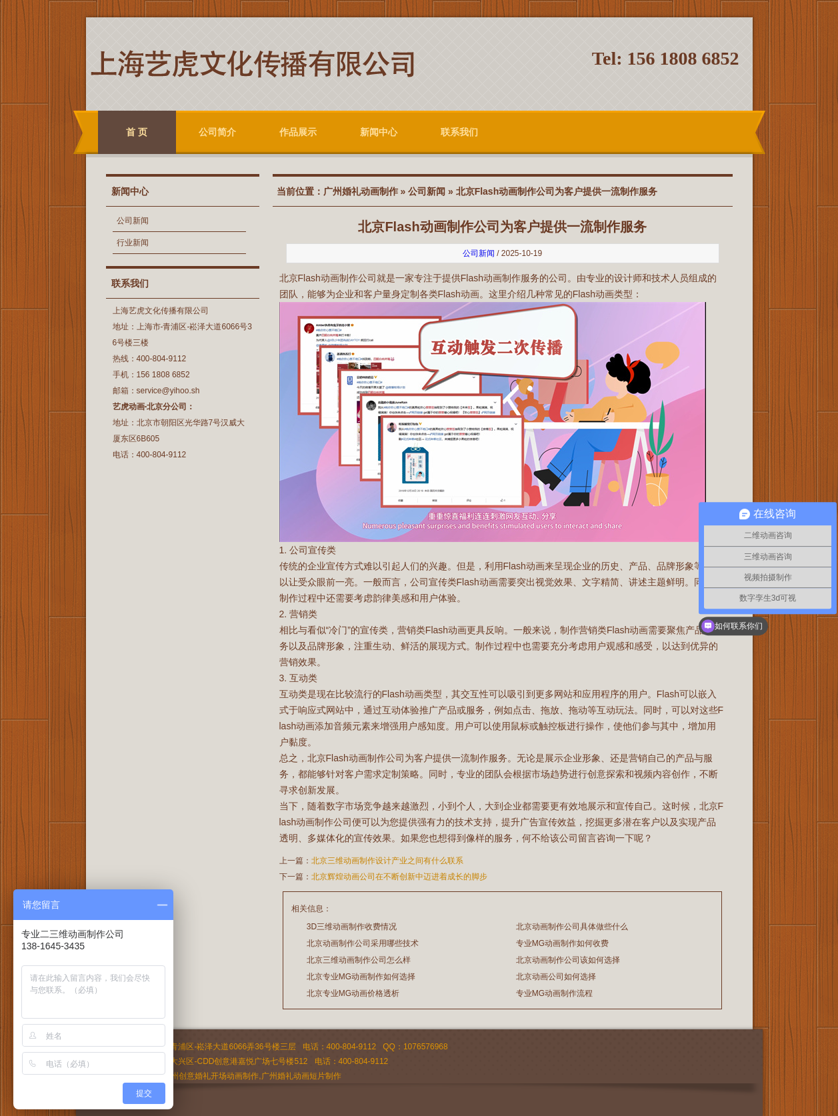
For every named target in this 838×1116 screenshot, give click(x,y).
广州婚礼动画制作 (360, 191)
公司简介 (217, 132)
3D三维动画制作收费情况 (352, 926)
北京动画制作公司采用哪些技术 (363, 943)
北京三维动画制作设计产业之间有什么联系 (387, 860)
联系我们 (459, 132)
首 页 (136, 132)
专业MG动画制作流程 (554, 993)
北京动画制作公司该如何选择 (568, 960)
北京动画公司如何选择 (556, 976)
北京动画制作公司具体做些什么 (572, 926)
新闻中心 (378, 132)
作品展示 (298, 132)
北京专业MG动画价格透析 (353, 993)
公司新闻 (133, 220)
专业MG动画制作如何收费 (562, 943)
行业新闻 (133, 242)
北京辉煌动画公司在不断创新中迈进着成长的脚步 (399, 876)
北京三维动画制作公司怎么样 (359, 960)
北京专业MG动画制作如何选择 (361, 976)
